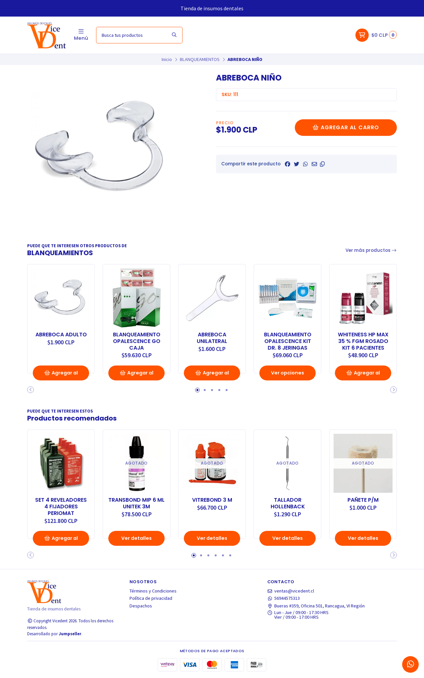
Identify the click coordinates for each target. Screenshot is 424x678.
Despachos (141, 605)
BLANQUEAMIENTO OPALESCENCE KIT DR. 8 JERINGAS (287, 341)
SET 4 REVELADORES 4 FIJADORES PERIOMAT (61, 506)
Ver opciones (287, 372)
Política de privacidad (151, 598)
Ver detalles (136, 538)
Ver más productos (371, 250)
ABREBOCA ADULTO (61, 334)
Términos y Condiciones (153, 591)
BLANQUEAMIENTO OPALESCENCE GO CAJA (136, 341)
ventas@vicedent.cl (290, 591)
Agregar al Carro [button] (61, 374)
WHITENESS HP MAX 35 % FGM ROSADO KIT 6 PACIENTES (363, 341)
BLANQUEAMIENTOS (200, 59)
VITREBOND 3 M (212, 500)
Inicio (167, 59)
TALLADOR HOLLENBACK (288, 503)
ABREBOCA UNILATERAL (212, 338)
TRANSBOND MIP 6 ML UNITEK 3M (136, 503)
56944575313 (283, 598)
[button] (322, 164)
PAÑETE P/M (363, 500)
